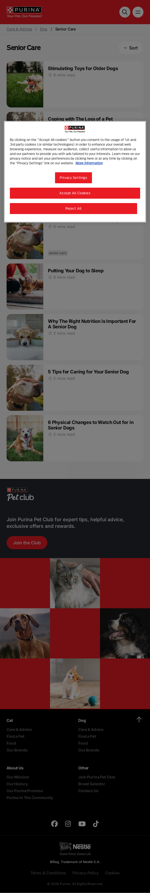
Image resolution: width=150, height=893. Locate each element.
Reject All (73, 208)
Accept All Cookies (74, 193)
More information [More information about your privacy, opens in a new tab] (89, 163)
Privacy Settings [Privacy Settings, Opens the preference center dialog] (73, 177)
